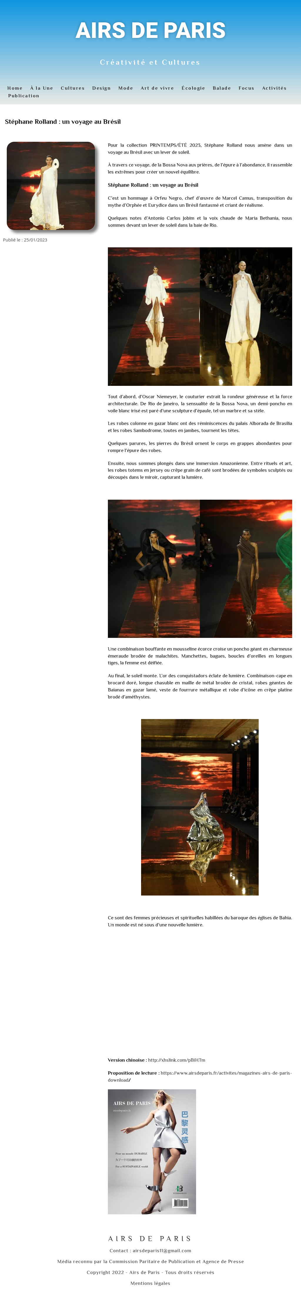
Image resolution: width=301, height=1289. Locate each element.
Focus (247, 88)
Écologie (193, 88)
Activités (274, 88)
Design (101, 88)
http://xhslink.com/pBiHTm (176, 1060)
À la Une (41, 88)
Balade (222, 88)
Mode (125, 88)
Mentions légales (150, 1283)
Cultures (73, 88)
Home (15, 88)
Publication (24, 96)
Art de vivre (157, 88)
